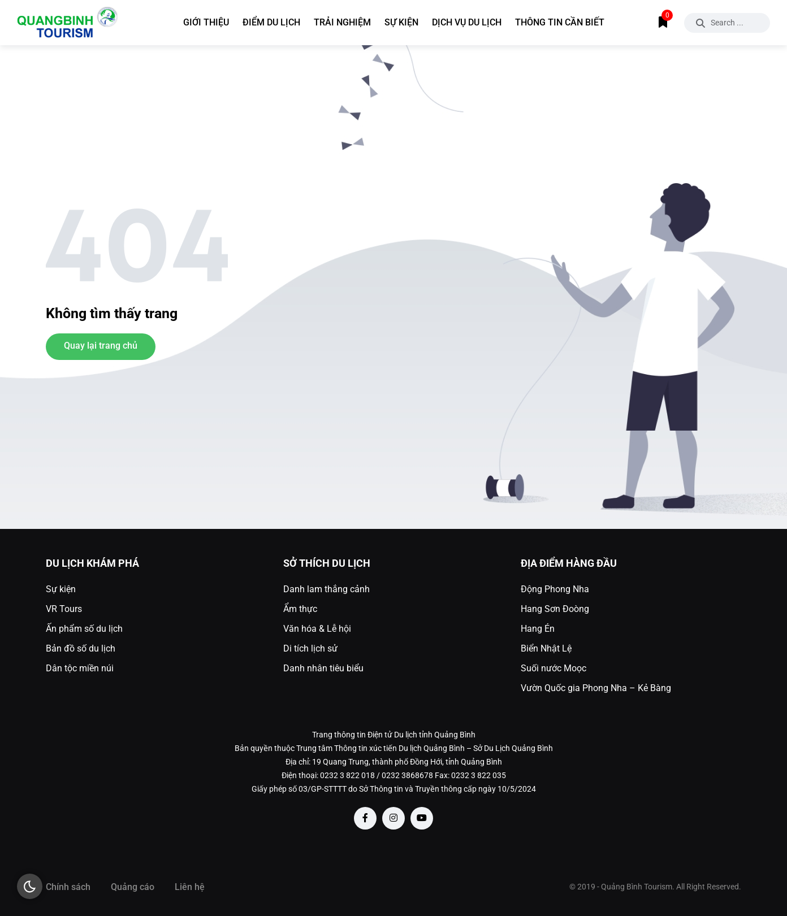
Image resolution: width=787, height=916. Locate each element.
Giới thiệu (206, 22)
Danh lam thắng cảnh (326, 589)
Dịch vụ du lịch (466, 22)
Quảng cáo (132, 887)
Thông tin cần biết (559, 22)
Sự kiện (401, 22)
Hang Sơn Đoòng (555, 609)
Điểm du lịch (271, 22)
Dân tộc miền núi (80, 668)
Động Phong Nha (555, 589)
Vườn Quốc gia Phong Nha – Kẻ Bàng (596, 688)
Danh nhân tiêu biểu (323, 668)
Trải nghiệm (342, 22)
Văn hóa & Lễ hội (317, 628)
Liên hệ (190, 887)
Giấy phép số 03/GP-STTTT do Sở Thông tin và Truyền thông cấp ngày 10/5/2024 (394, 788)
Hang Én (538, 628)
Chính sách (68, 887)
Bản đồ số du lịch (80, 648)
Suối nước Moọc (553, 668)
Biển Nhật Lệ (546, 648)
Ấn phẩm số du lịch (84, 628)
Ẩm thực (300, 609)
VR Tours (64, 609)
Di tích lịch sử (310, 648)
